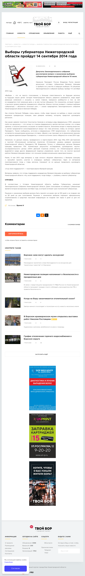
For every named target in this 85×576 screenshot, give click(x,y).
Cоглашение (9, 551)
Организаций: (29, 551)
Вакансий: (27, 545)
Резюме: (26, 548)
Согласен (15, 568)
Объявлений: (29, 543)
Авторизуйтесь (15, 234)
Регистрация (73, 22)
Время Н (20, 205)
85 (41, 342)
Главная (10, 33)
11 (40, 259)
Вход (65, 22)
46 (55, 66)
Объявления (48, 33)
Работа (61, 33)
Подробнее (8, 562)
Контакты (8, 553)
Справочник (34, 33)
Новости (21, 33)
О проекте (9, 543)
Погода (9, 22)
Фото (54, 319)
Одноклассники (47, 547)
